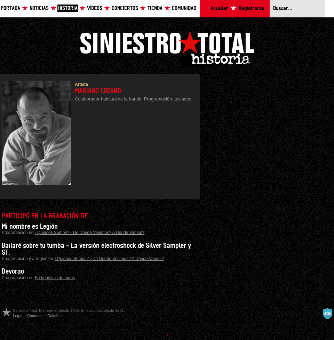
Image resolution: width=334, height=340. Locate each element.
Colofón (54, 316)
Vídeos (94, 8)
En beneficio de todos (55, 277)
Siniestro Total (167, 48)
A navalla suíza (327, 313)
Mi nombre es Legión (30, 227)
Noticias (39, 8)
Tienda (155, 8)
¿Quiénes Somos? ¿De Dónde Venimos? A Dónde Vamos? (89, 232)
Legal (17, 316)
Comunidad (184, 8)
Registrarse (251, 8)
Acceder (219, 8)
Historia (68, 8)
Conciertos (125, 8)
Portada (10, 8)
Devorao (13, 271)
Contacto (34, 316)
